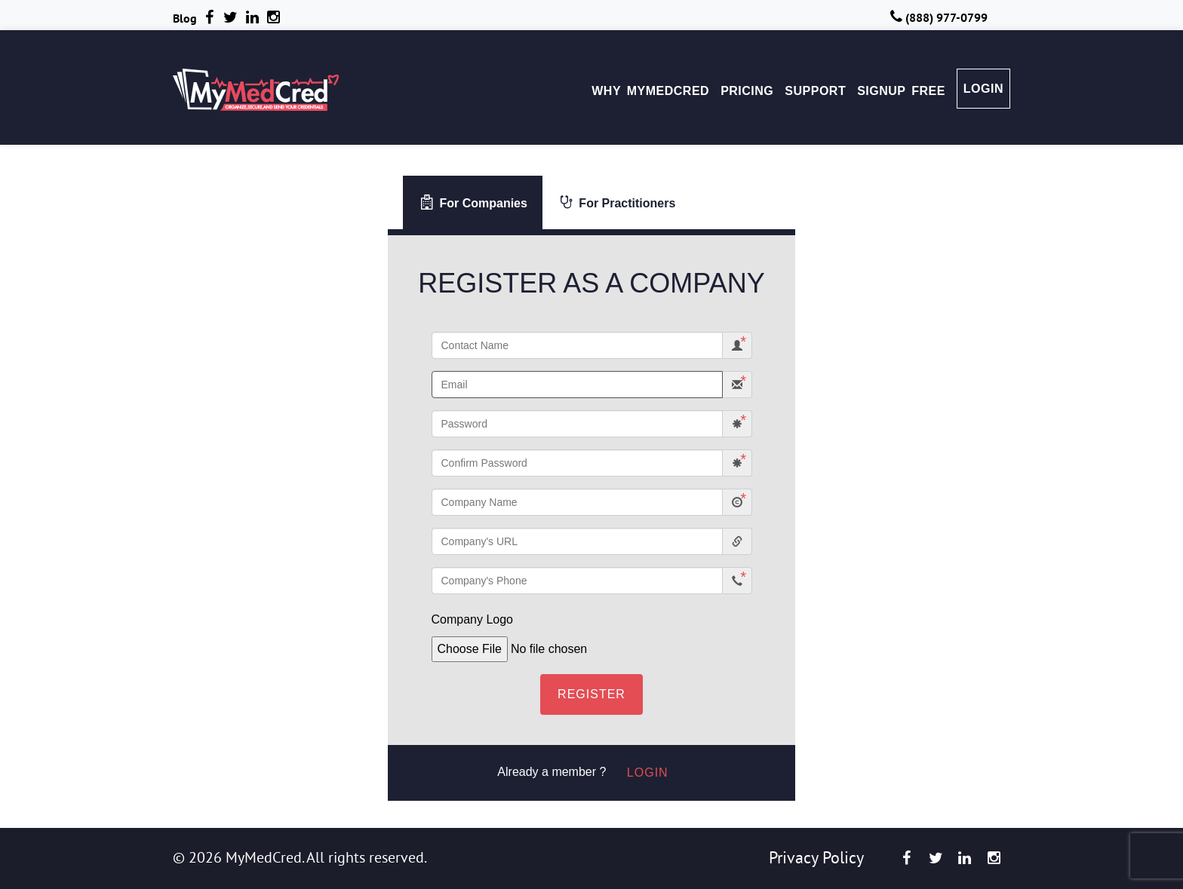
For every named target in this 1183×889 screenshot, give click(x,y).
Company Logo (473, 619)
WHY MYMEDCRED (650, 90)
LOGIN (983, 88)
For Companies (473, 202)
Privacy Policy (816, 857)
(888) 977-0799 (938, 18)
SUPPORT (815, 90)
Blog (185, 18)
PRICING (747, 90)
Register (591, 694)
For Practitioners (617, 202)
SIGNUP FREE (901, 90)
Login (647, 772)
